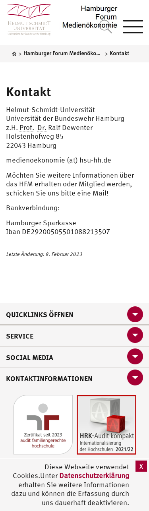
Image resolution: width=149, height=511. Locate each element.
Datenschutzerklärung (94, 475)
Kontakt (28, 91)
